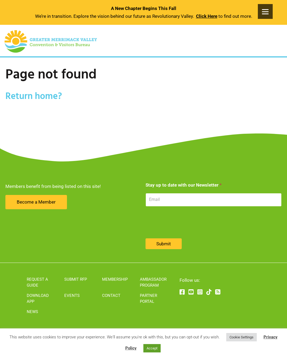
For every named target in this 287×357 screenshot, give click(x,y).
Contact (111, 295)
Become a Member (36, 202)
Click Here (206, 16)
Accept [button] (152, 348)
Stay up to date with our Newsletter (184, 185)
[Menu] (265, 11)
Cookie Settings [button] (241, 337)
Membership (115, 279)
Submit (163, 243)
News (32, 311)
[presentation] (187, 222)
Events (72, 295)
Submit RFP (75, 279)
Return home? (33, 96)
